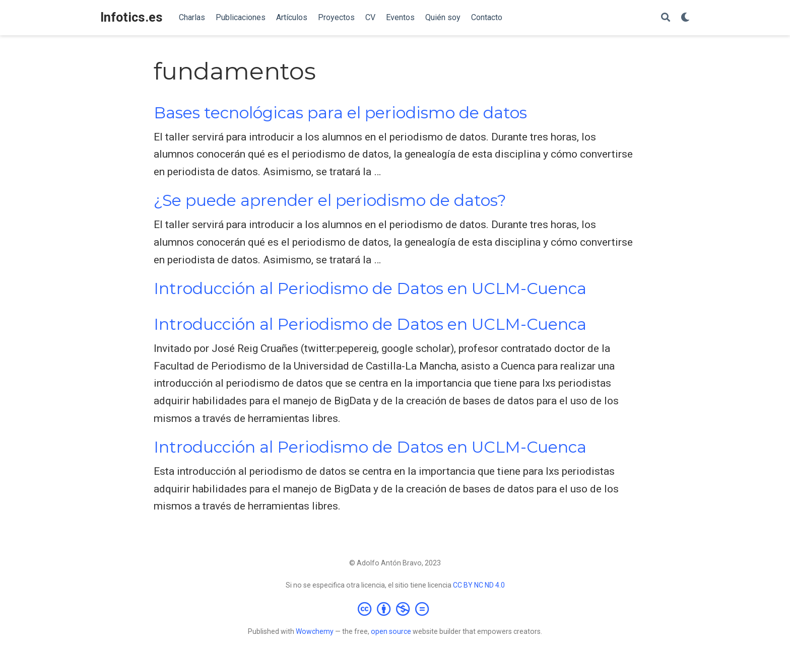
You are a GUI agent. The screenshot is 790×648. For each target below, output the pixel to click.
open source (391, 631)
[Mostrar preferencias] (685, 18)
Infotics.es (131, 17)
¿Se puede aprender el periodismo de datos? (330, 200)
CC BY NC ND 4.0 (479, 585)
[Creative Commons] (395, 608)
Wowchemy (315, 631)
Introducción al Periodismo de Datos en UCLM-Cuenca (370, 288)
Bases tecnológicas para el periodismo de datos (340, 112)
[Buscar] (665, 18)
